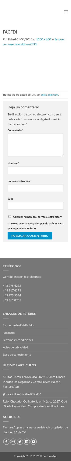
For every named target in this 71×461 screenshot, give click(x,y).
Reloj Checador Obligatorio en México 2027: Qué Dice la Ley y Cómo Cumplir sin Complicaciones (35, 403)
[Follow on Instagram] (13, 442)
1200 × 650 (43, 39)
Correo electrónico (20, 180)
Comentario (15, 130)
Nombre (13, 163)
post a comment (49, 94)
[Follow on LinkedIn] (27, 442)
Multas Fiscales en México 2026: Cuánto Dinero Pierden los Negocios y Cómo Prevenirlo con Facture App (34, 381)
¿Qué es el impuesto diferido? (22, 394)
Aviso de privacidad (15, 347)
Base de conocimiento (17, 354)
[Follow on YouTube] (33, 442)
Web (10, 198)
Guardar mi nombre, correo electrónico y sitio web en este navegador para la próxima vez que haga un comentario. (35, 222)
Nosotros (9, 332)
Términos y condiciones (18, 340)
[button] (66, 11)
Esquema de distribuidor (19, 325)
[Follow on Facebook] (6, 442)
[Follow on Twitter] (20, 442)
